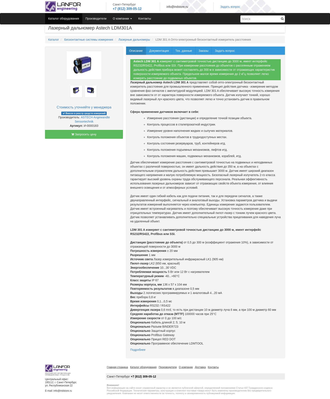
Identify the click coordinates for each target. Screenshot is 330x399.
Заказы (204, 50)
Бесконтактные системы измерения (88, 39)
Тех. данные (183, 50)
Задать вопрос (230, 6)
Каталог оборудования (63, 18)
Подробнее (138, 349)
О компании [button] (122, 18)
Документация (159, 50)
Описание (136, 50)
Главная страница (117, 367)
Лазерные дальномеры (134, 39)
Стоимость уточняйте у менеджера (84, 107)
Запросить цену (83, 134)
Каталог (53, 39)
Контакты (144, 18)
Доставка (200, 367)
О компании (186, 367)
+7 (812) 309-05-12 (127, 9)
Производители (95, 18)
